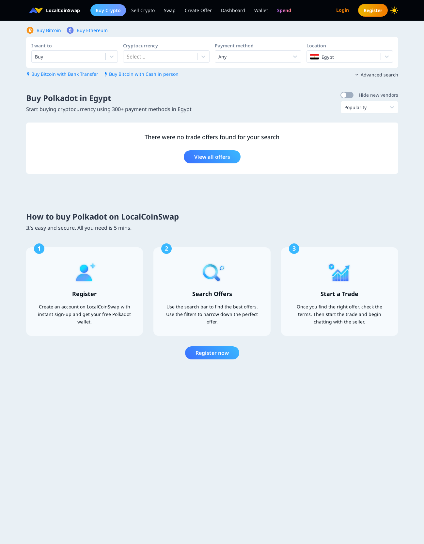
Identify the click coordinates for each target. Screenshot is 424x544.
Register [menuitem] (373, 10)
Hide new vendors (378, 95)
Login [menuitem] (342, 10)
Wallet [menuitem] (261, 10)
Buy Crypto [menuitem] (108, 10)
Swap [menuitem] (170, 10)
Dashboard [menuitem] (233, 10)
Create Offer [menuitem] (198, 10)
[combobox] (127, 56)
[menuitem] (284, 10)
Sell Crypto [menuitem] (143, 10)
